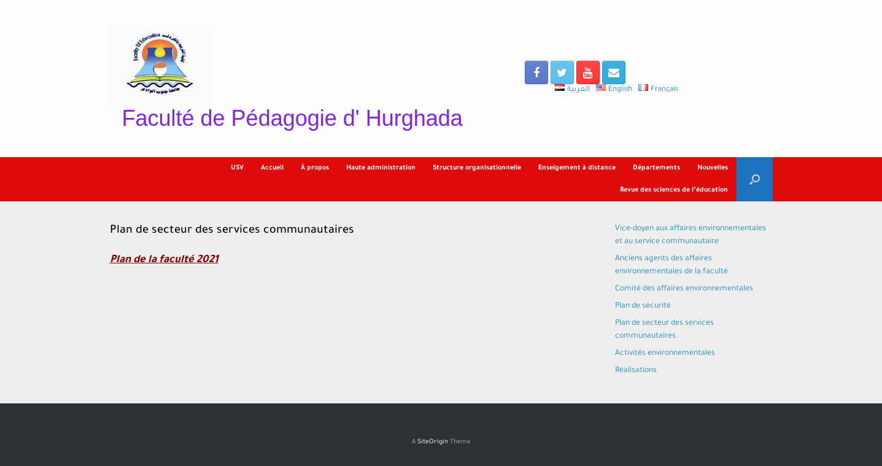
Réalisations (636, 371)
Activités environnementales (665, 353)
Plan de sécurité (643, 306)
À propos (315, 168)
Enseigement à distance (577, 168)
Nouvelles (712, 168)
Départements (656, 168)
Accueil (272, 168)
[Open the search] (755, 179)
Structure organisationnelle (477, 168)
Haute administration (381, 168)
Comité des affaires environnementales (684, 289)
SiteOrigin (432, 442)
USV (237, 168)
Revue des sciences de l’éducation (674, 190)
